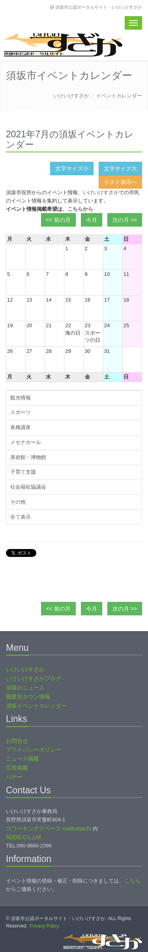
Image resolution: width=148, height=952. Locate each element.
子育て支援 (23, 472)
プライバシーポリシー (33, 749)
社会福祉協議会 (28, 487)
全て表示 (20, 517)
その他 (18, 502)
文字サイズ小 (71, 168)
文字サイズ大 (120, 168)
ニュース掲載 (22, 758)
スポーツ (20, 412)
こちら (132, 880)
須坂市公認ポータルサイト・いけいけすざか (98, 7)
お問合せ (17, 741)
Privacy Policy (44, 926)
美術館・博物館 (28, 457)
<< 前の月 (58, 220)
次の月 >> (124, 220)
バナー (14, 777)
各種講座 (20, 427)
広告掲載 (17, 768)
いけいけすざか (71, 96)
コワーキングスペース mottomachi (48, 828)
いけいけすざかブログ (33, 678)
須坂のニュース (25, 687)
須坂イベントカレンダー (36, 706)
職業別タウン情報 (28, 696)
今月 (91, 220)
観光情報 (20, 398)
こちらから (80, 209)
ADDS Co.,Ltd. (24, 837)
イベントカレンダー (119, 96)
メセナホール (25, 442)
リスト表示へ (120, 182)
